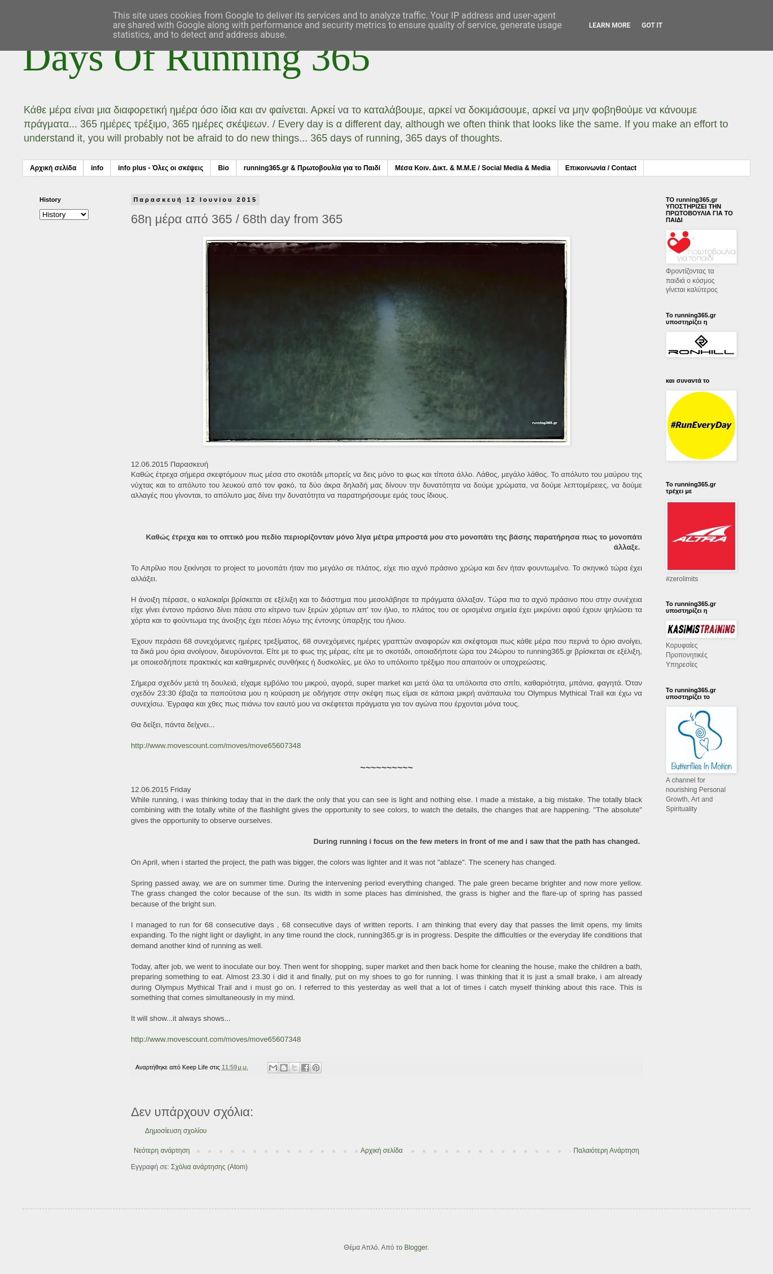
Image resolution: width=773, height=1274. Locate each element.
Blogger (415, 1247)
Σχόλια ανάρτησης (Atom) (209, 1167)
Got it (652, 25)
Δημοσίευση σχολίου (176, 1131)
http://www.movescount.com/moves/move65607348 (216, 745)
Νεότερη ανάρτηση (162, 1150)
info (97, 168)
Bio (223, 168)
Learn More (610, 25)
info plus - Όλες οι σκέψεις (160, 168)
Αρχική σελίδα (53, 168)
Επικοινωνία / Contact (600, 168)
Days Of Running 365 (196, 57)
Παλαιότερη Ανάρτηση (606, 1150)
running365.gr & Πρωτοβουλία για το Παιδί (312, 168)
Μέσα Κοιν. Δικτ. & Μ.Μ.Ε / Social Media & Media (473, 168)
